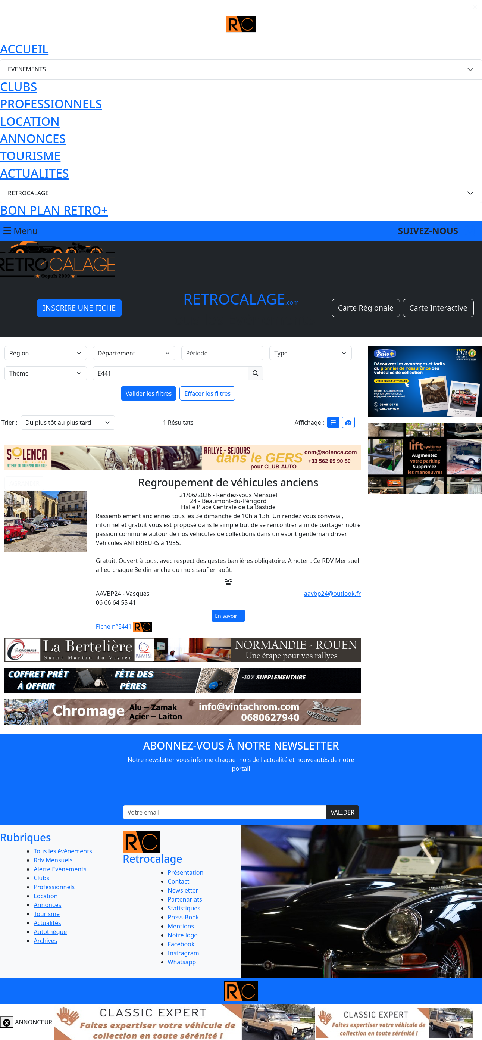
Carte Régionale (366, 308)
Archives (45, 941)
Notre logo (183, 935)
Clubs (41, 878)
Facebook (181, 944)
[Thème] (45, 373)
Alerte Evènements (60, 869)
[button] (45, 514)
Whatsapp (182, 962)
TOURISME (30, 155)
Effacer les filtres (207, 393)
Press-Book (183, 917)
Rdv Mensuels (53, 860)
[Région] (45, 353)
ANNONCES (33, 138)
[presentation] (241, 790)
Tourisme (47, 914)
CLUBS (18, 86)
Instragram (183, 953)
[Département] (134, 353)
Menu (20, 230)
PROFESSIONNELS (51, 104)
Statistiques (184, 908)
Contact (179, 881)
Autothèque (50, 932)
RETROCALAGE (28, 193)
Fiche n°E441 (114, 626)
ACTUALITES (34, 173)
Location (45, 896)
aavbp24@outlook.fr (332, 593)
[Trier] (68, 422)
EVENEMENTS (27, 69)
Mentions (181, 926)
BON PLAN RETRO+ (54, 210)
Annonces (47, 905)
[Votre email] (224, 812)
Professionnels (54, 887)
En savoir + (228, 615)
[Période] (222, 353)
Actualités (47, 923)
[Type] (310, 353)
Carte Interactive (438, 308)
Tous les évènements (63, 851)
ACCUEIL (24, 49)
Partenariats (185, 899)
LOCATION (30, 121)
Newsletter (183, 890)
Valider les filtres (149, 393)
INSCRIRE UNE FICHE (79, 308)
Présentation (186, 872)
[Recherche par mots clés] (170, 373)
